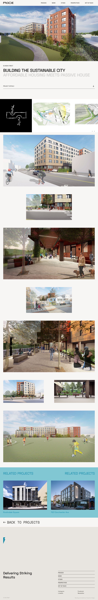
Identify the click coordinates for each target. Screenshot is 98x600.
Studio (63, 3)
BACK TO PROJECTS (23, 522)
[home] (8, 3)
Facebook (81, 591)
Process (43, 3)
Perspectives (75, 3)
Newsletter (81, 593)
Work (53, 3)
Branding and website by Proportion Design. (85, 597)
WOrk (60, 576)
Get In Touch (62, 586)
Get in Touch (89, 3)
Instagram (61, 591)
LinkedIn (60, 593)
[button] (92, 131)
